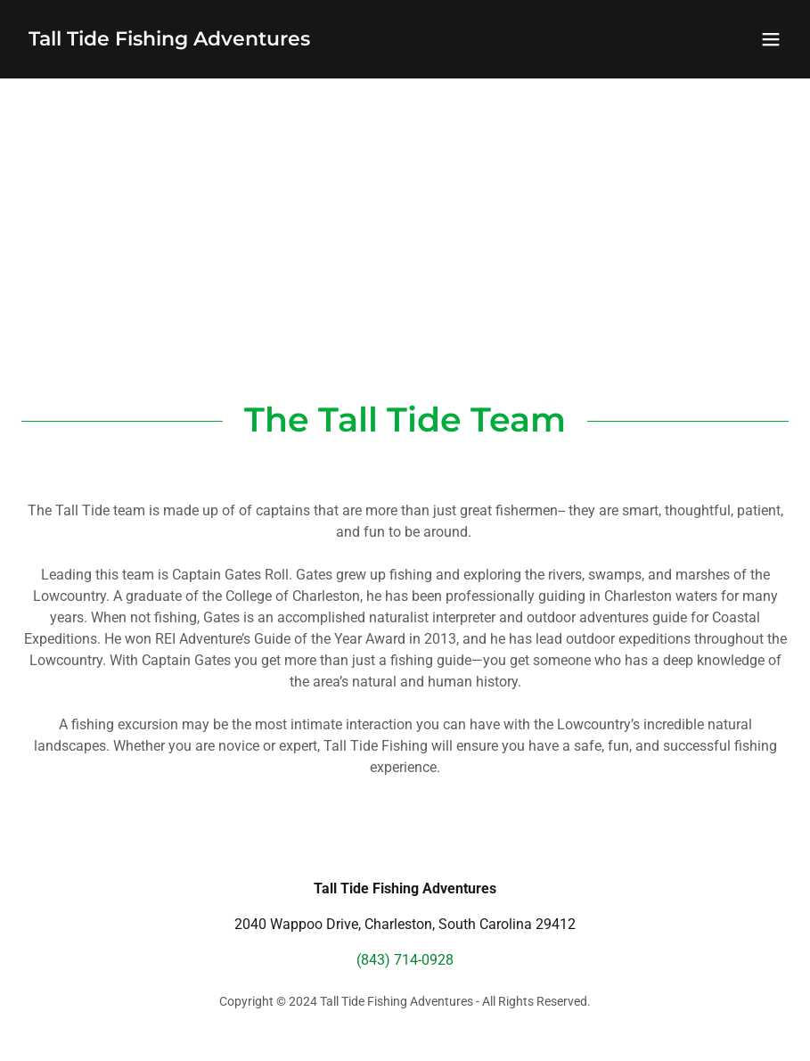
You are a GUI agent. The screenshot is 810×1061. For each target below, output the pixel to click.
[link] (169, 40)
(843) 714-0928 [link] (405, 959)
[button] (771, 39)
